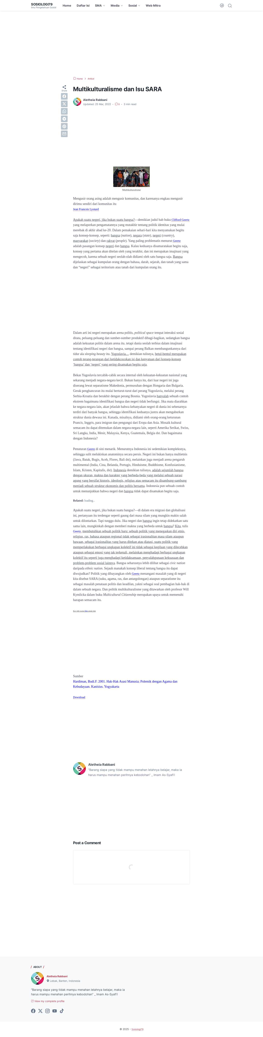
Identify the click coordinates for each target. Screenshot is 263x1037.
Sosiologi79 (43, 4)
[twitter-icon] (40, 1011)
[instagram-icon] (47, 1011)
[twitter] (64, 104)
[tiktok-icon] (62, 1011)
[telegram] (64, 119)
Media (115, 5)
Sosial (132, 5)
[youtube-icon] (54, 1011)
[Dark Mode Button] (222, 5)
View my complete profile (50, 1001)
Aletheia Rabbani (59, 976)
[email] (64, 134)
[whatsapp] (64, 111)
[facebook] (64, 96)
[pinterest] (64, 126)
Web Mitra (153, 5)
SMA (98, 5)
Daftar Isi (83, 5)
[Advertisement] (131, 43)
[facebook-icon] (33, 1011)
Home (67, 5)
